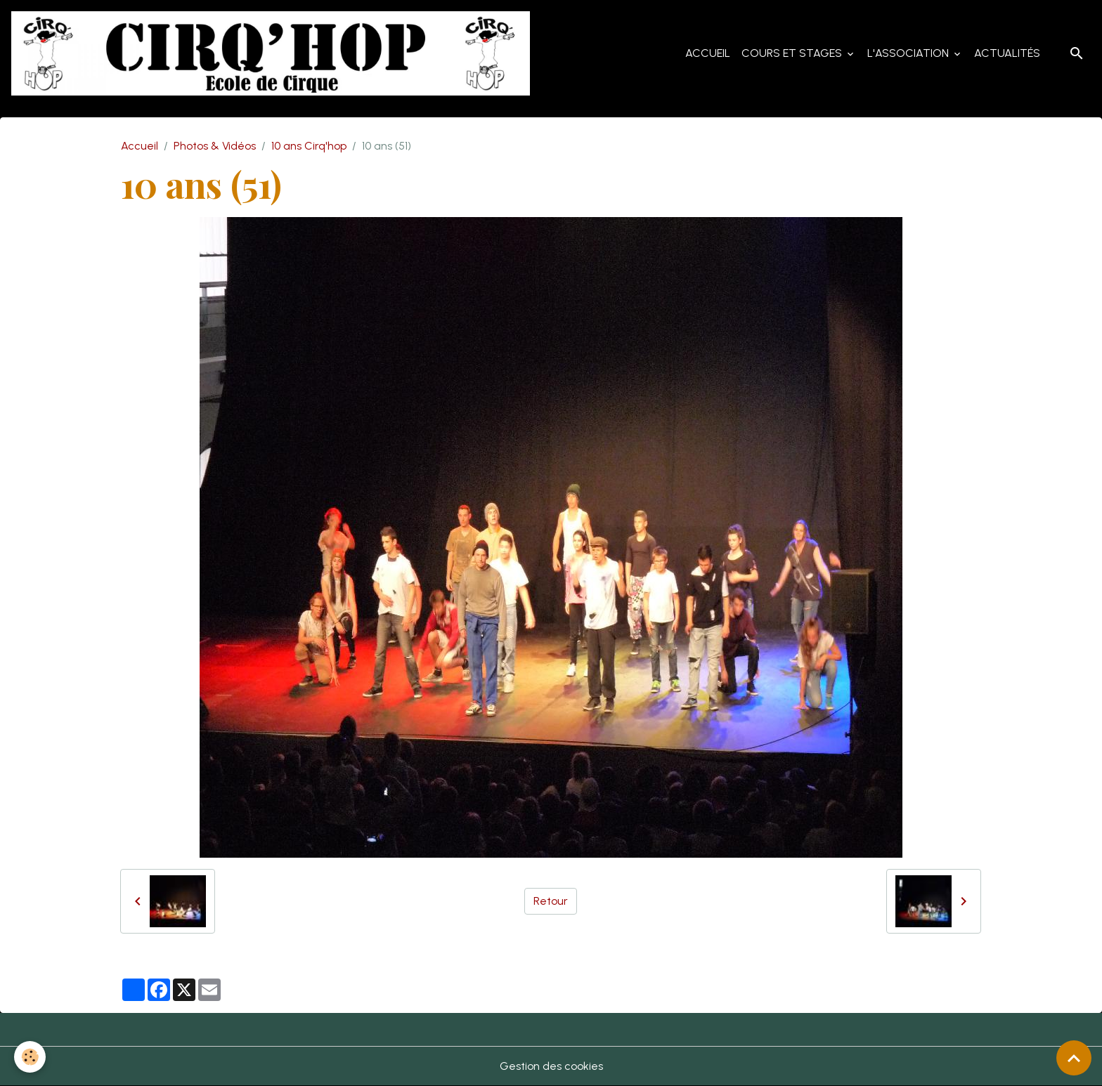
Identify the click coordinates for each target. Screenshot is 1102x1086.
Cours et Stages (793, 53)
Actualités (1007, 53)
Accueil (707, 53)
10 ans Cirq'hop (308, 145)
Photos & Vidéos (215, 145)
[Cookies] (30, 1057)
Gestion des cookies (551, 1066)
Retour (550, 901)
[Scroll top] (1073, 1057)
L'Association (909, 53)
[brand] (273, 53)
